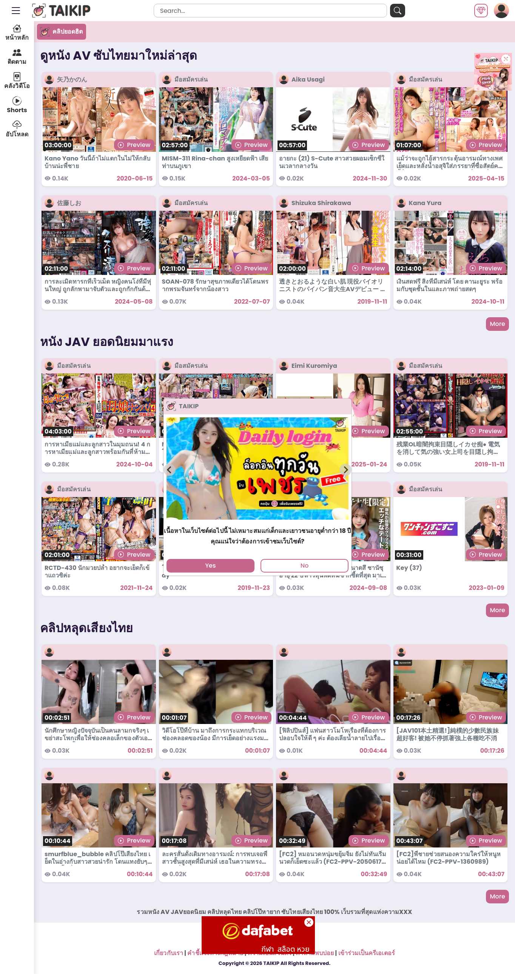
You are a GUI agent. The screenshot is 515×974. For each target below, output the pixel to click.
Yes (210, 565)
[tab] (257, 523)
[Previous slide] (169, 470)
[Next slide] (345, 470)
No (305, 565)
